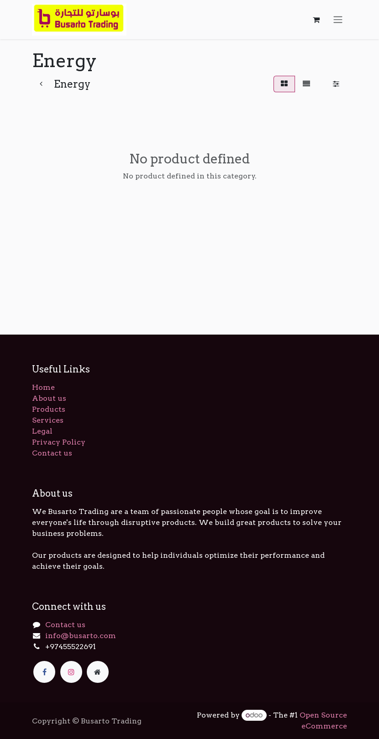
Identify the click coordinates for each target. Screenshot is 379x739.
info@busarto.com (80, 635)
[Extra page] (98, 672)
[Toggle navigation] (338, 19)
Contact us (52, 453)
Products (48, 409)
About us (49, 398)
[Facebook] (44, 672)
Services (47, 420)
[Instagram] (71, 672)
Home (43, 387)
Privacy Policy (58, 442)
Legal (42, 431)
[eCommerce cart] (316, 19)
